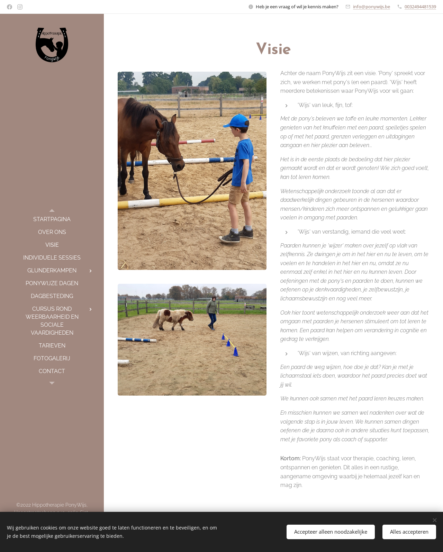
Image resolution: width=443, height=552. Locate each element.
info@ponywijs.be (371, 6)
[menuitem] (52, 219)
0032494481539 (420, 6)
